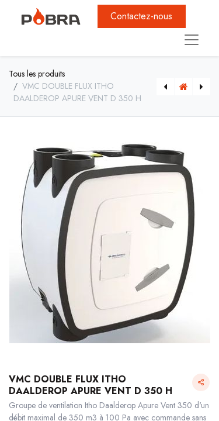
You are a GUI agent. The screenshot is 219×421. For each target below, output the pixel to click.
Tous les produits (37, 74)
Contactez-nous (141, 16)
